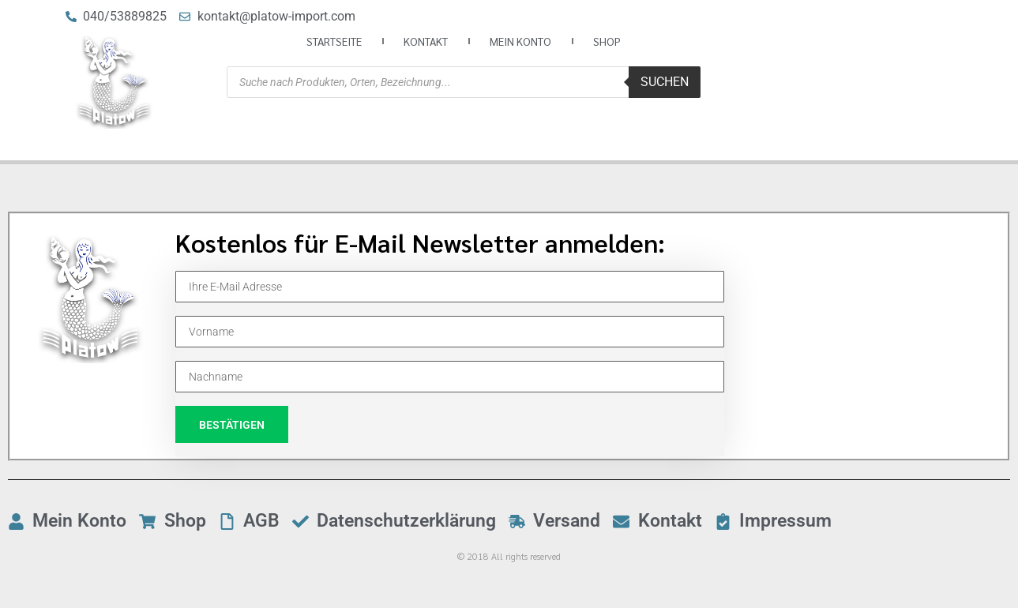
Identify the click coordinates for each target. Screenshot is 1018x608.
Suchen (664, 81)
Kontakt (426, 41)
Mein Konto (520, 41)
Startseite (334, 41)
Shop (607, 41)
